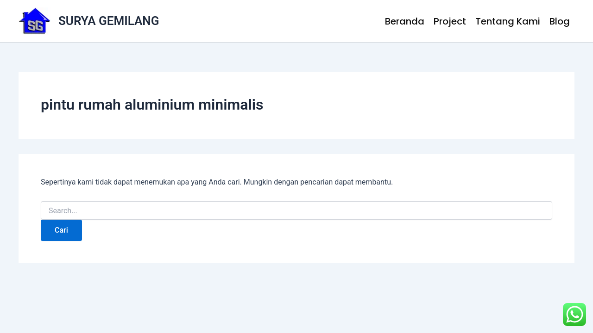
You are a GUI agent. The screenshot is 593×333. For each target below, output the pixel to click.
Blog (559, 21)
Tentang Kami (507, 21)
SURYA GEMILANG (108, 21)
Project (450, 21)
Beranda (404, 21)
